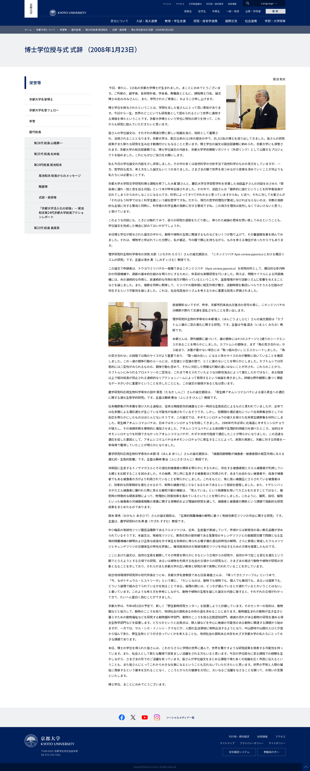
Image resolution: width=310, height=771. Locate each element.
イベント (167, 3)
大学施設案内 (195, 3)
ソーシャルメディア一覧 (180, 717)
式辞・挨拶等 (119, 29)
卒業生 (216, 11)
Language (267, 3)
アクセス (180, 3)
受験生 (188, 11)
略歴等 (43, 186)
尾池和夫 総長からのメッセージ (60, 175)
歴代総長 (76, 29)
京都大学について (45, 29)
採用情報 (232, 3)
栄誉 (32, 121)
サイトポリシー (277, 743)
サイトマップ (227, 743)
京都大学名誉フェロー (44, 110)
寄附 (275, 11)
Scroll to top (306, 767)
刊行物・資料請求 (214, 3)
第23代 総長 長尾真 (47, 228)
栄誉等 (63, 29)
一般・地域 (232, 11)
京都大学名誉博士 (41, 99)
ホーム (28, 29)
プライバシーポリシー (252, 743)
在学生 (202, 11)
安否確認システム (239, 752)
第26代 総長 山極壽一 (48, 143)
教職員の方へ (271, 752)
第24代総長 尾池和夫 (96, 29)
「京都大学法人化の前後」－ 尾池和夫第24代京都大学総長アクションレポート (61, 212)
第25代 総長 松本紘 (47, 154)
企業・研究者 (253, 11)
